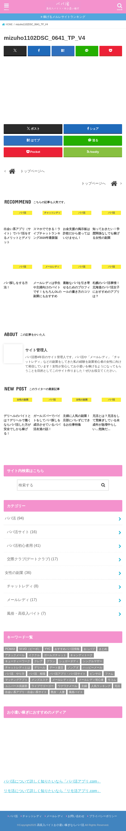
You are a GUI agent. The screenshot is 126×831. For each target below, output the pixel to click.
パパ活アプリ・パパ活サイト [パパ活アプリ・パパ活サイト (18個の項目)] (67, 673)
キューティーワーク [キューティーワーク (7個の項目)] (17, 661)
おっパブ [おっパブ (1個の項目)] (89, 649)
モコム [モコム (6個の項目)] (112, 679)
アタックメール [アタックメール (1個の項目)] (15, 655)
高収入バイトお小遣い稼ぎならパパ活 (60, 825)
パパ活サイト (22, 532)
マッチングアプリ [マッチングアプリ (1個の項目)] (16, 679)
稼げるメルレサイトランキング (64, 17)
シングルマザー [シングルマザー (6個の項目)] (92, 661)
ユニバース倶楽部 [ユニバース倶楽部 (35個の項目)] (16, 685)
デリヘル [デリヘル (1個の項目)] (39, 667)
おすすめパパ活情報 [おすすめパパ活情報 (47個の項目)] (67, 649)
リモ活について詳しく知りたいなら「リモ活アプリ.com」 (52, 791)
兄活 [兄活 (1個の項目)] (117, 685)
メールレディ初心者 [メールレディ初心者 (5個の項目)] (91, 679)
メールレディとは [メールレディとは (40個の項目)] (63, 679)
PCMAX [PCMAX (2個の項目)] (10, 649)
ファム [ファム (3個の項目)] (109, 673)
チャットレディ (23, 586)
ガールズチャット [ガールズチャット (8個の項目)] (55, 655)
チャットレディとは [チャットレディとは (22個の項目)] (17, 667)
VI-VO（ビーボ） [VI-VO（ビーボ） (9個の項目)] (30, 649)
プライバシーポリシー (103, 816)
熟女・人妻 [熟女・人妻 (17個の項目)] (58, 692)
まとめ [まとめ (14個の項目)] (103, 649)
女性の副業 (18, 572)
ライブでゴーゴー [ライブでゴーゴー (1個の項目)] (42, 685)
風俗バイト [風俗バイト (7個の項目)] (76, 692)
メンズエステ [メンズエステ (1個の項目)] (39, 679)
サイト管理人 (36, 350)
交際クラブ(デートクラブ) (32, 559)
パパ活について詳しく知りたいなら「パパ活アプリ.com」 (52, 781)
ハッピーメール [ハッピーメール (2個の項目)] (92, 667)
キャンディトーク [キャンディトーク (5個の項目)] (81, 655)
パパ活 (14, 518)
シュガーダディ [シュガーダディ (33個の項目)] (69, 661)
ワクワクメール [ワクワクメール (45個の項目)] (67, 685)
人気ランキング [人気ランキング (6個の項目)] (101, 685)
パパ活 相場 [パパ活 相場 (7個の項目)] (37, 673)
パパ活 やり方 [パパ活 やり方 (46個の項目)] (15, 673)
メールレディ (22, 600)
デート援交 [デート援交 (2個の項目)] (56, 667)
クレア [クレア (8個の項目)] (38, 661)
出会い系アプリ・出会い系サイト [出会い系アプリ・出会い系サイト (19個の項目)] (26, 692)
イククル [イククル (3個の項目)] (34, 655)
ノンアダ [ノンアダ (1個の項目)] (73, 667)
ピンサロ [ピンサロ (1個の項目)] (95, 673)
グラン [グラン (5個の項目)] (51, 661)
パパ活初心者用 (24, 545)
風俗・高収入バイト (26, 613)
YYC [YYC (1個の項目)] (47, 649)
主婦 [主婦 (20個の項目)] (84, 685)
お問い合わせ (76, 816)
